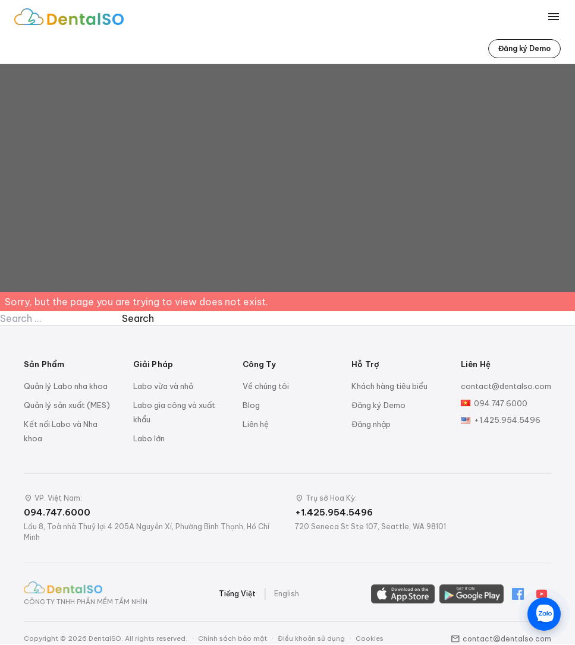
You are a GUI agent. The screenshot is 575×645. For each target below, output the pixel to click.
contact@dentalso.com (506, 386)
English (286, 593)
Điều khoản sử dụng (311, 638)
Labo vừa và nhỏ (163, 386)
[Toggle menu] (553, 17)
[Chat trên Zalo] (544, 614)
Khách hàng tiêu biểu (389, 386)
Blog (251, 405)
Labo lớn (149, 438)
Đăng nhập (371, 424)
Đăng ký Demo (524, 48)
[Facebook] (517, 593)
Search (138, 318)
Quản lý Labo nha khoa (66, 386)
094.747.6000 (500, 403)
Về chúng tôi (266, 386)
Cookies (370, 638)
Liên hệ (256, 424)
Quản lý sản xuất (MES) (67, 405)
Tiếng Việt (237, 593)
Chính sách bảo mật (232, 638)
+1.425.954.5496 (507, 420)
